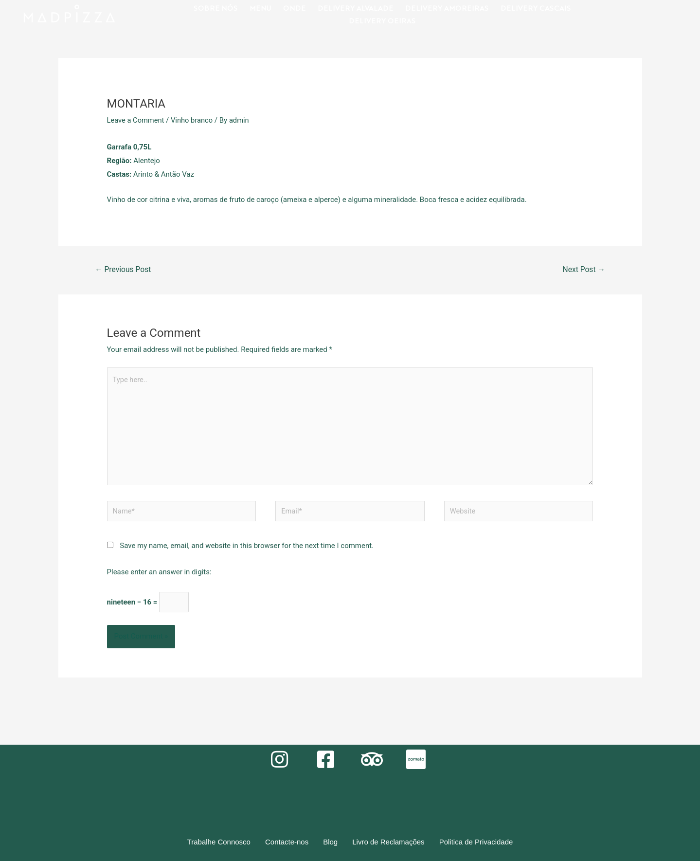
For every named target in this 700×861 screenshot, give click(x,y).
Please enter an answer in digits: (159, 574)
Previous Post (123, 269)
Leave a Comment (136, 120)
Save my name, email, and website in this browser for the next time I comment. (247, 548)
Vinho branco (193, 120)
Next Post (583, 269)
